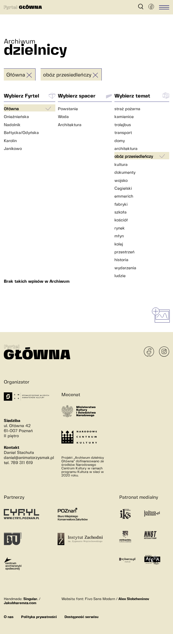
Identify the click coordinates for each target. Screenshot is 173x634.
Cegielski (123, 188)
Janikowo (13, 149)
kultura (121, 165)
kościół (121, 220)
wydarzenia (125, 268)
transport (123, 133)
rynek (119, 228)
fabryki (121, 204)
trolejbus (122, 125)
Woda (63, 117)
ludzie (120, 276)
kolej (118, 244)
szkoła (120, 212)
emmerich (123, 196)
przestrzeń (124, 252)
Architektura (69, 125)
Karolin (10, 141)
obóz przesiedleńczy (67, 75)
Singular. (30, 599)
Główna (15, 75)
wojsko (121, 181)
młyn (119, 236)
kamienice (124, 117)
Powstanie (68, 109)
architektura (125, 149)
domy (119, 141)
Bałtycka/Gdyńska (21, 133)
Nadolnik (12, 125)
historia (121, 260)
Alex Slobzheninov (133, 599)
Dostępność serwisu (81, 617)
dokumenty (124, 173)
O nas (8, 617)
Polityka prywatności (39, 617)
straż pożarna (127, 109)
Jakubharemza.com (20, 603)
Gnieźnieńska (16, 117)
